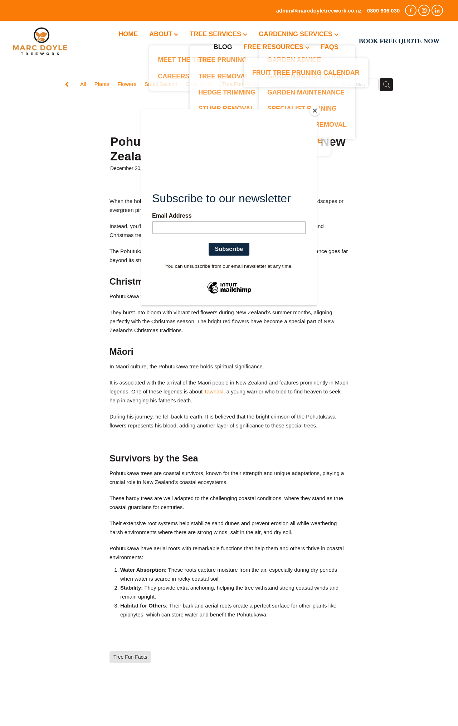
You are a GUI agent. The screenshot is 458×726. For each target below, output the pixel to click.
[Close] (315, 110)
